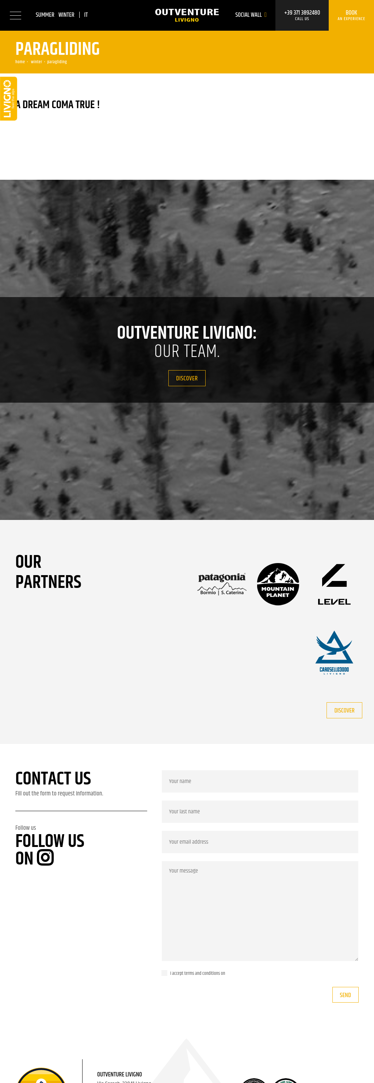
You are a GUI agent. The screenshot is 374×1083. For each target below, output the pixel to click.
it (86, 15)
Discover (187, 378)
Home (20, 61)
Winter (66, 15)
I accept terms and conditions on (197, 973)
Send (345, 995)
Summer (45, 15)
